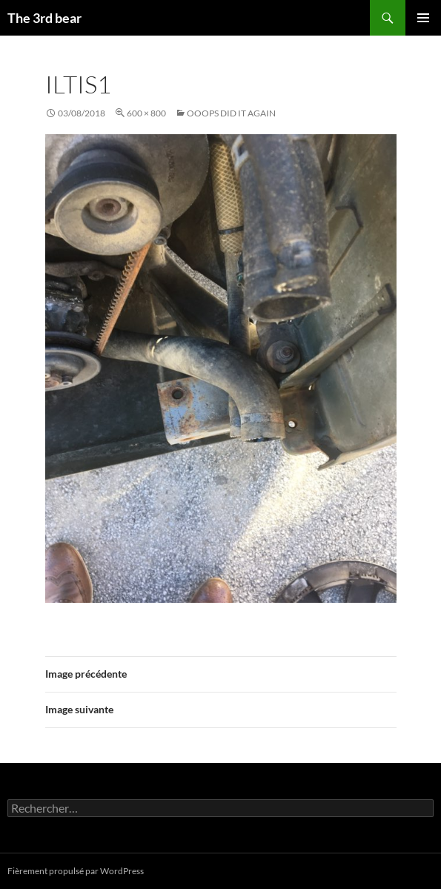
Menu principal (423, 18)
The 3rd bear (44, 18)
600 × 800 (146, 113)
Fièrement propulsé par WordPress (75, 870)
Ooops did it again (231, 113)
